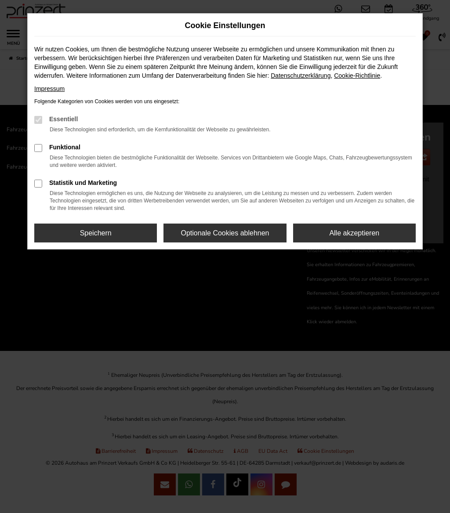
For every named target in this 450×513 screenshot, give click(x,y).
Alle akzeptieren (354, 233)
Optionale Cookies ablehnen (225, 233)
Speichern (96, 233)
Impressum (49, 88)
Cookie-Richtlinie (357, 75)
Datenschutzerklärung (300, 75)
